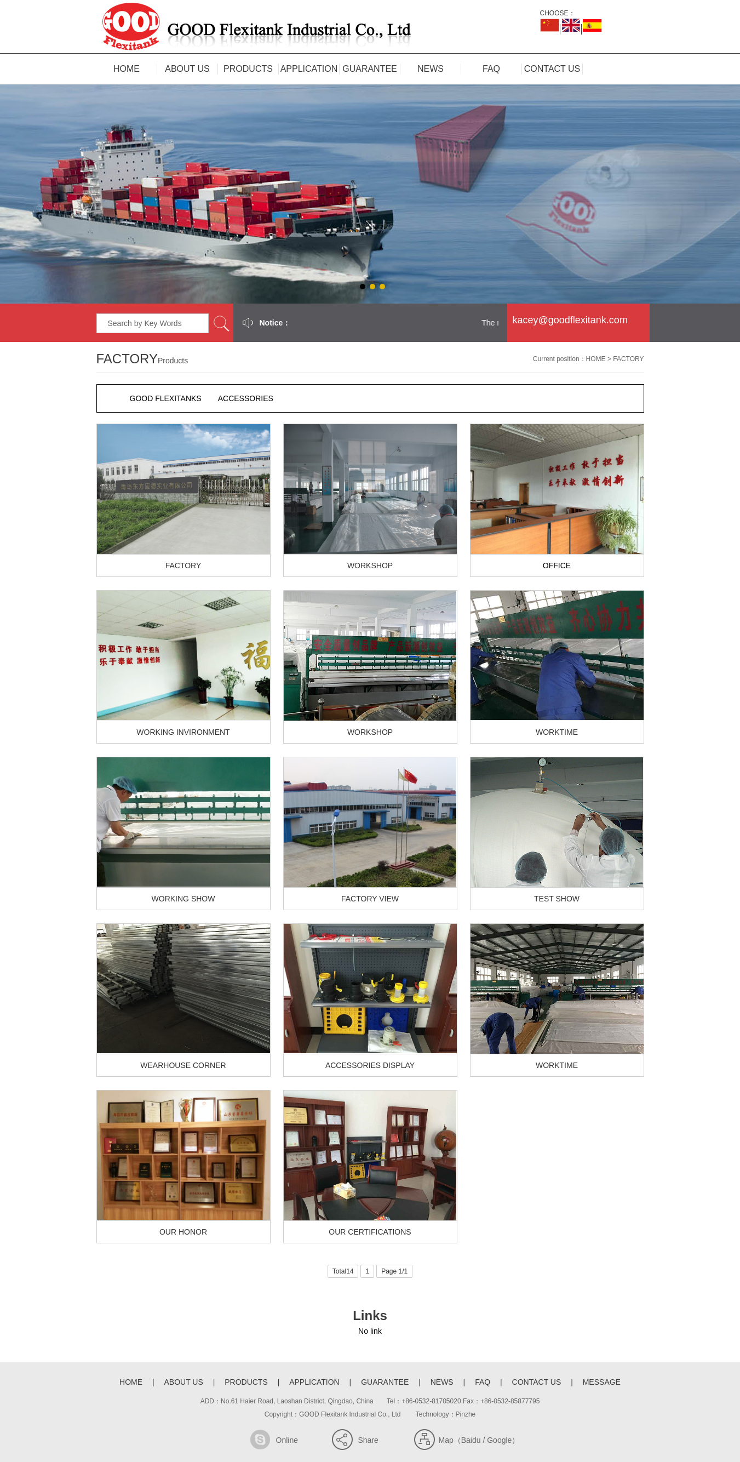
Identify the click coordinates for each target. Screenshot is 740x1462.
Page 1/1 (394, 1271)
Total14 (343, 1271)
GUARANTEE (369, 68)
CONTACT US (552, 68)
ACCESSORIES (245, 398)
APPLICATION (309, 68)
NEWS (430, 68)
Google (499, 1440)
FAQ (491, 68)
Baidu (471, 1440)
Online (287, 1440)
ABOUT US (187, 68)
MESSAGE (602, 1382)
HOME (126, 68)
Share (368, 1440)
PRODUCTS (248, 68)
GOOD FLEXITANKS (166, 398)
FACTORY (628, 359)
